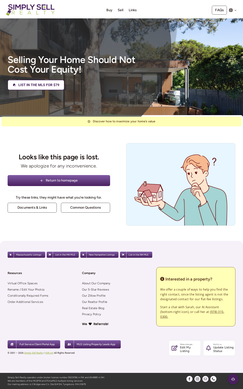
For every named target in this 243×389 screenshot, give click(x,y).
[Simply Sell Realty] (30, 4)
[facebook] (189, 379)
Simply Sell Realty (33, 353)
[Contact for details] (32, 207)
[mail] (205, 379)
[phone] (213, 379)
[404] (121, 121)
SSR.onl (49, 353)
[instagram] (197, 379)
